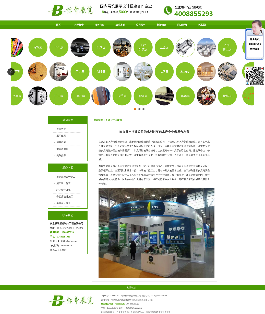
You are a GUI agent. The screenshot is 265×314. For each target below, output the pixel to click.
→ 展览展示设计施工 (64, 177)
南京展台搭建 (127, 166)
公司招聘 (141, 25)
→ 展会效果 (59, 129)
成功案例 (120, 25)
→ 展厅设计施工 (62, 183)
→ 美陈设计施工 (62, 203)
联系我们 (202, 25)
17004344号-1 (114, 312)
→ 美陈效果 (59, 155)
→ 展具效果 (59, 142)
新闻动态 (161, 25)
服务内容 (99, 25)
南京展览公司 (127, 312)
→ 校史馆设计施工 (63, 190)
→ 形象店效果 (60, 149)
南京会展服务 (165, 312)
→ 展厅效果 (59, 135)
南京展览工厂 (139, 312)
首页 (58, 25)
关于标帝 (79, 25)
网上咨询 (182, 25)
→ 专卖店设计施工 (63, 196)
